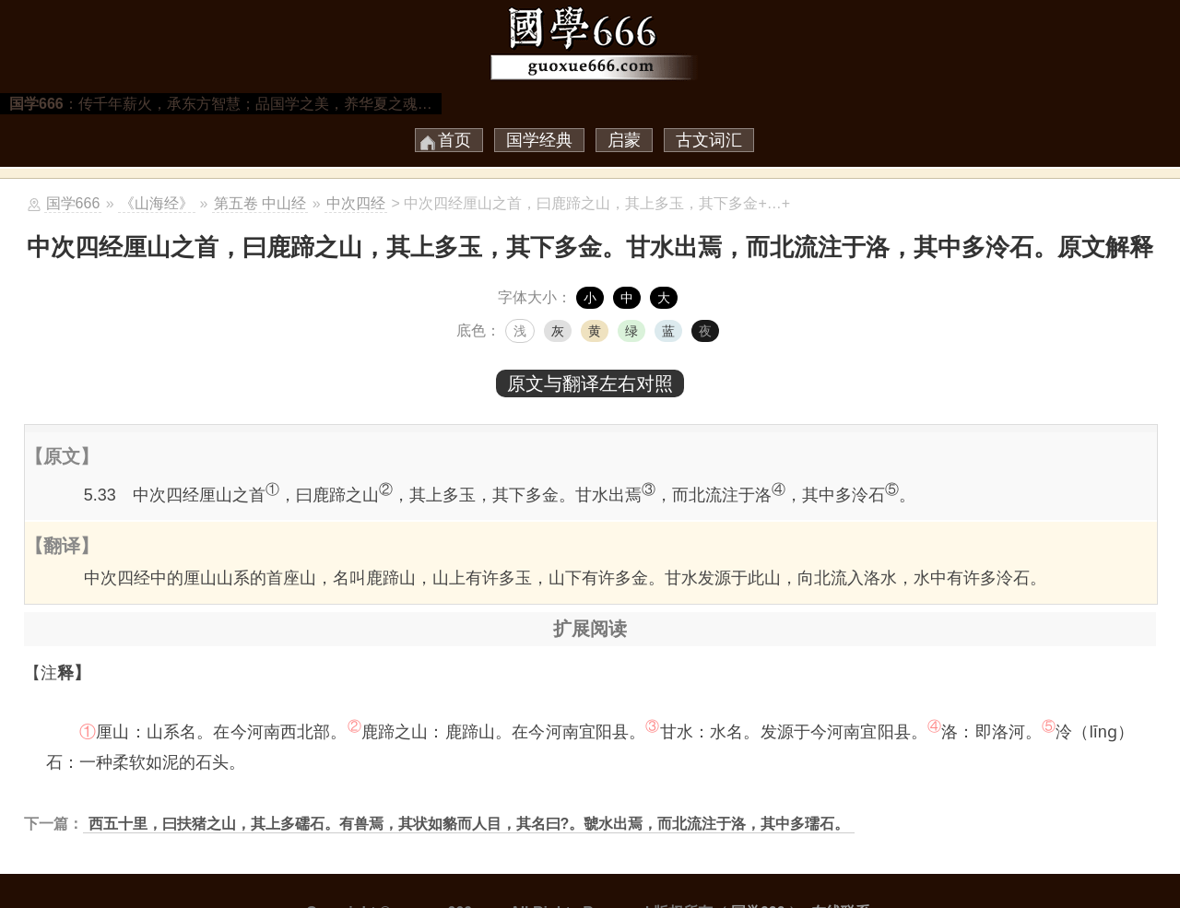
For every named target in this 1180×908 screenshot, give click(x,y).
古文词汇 (709, 140)
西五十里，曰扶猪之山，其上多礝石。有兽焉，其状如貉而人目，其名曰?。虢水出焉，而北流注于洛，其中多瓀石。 (469, 823)
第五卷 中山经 (260, 203)
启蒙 (624, 140)
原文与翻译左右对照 (590, 383)
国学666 (73, 203)
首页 (454, 140)
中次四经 (355, 203)
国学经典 (539, 140)
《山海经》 (157, 203)
